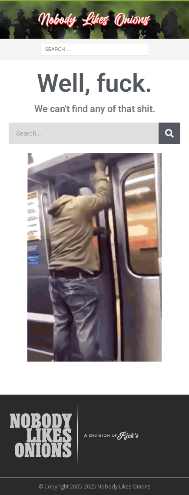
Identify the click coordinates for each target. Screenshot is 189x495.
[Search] (169, 133)
